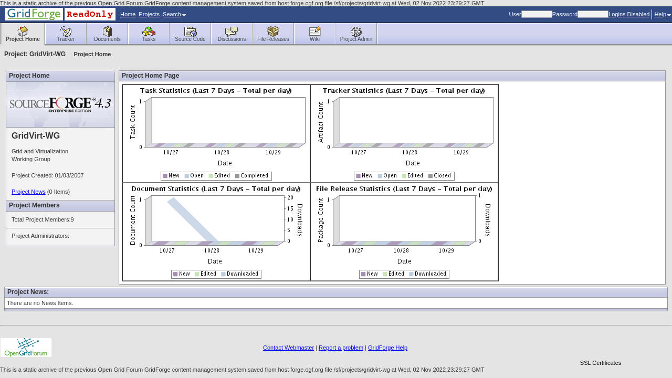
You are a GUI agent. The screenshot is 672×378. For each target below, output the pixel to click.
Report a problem (341, 347)
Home (127, 14)
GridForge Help (387, 347)
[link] (600, 344)
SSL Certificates (600, 363)
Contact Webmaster (288, 347)
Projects (149, 14)
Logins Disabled (628, 14)
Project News (29, 191)
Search (174, 14)
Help (662, 14)
